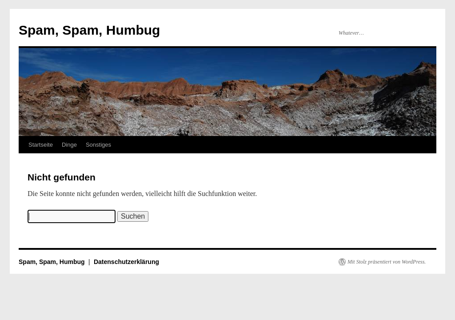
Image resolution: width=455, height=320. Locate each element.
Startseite (40, 144)
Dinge (69, 144)
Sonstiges (98, 144)
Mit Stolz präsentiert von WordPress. (386, 262)
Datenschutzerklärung (126, 261)
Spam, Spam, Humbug (89, 30)
